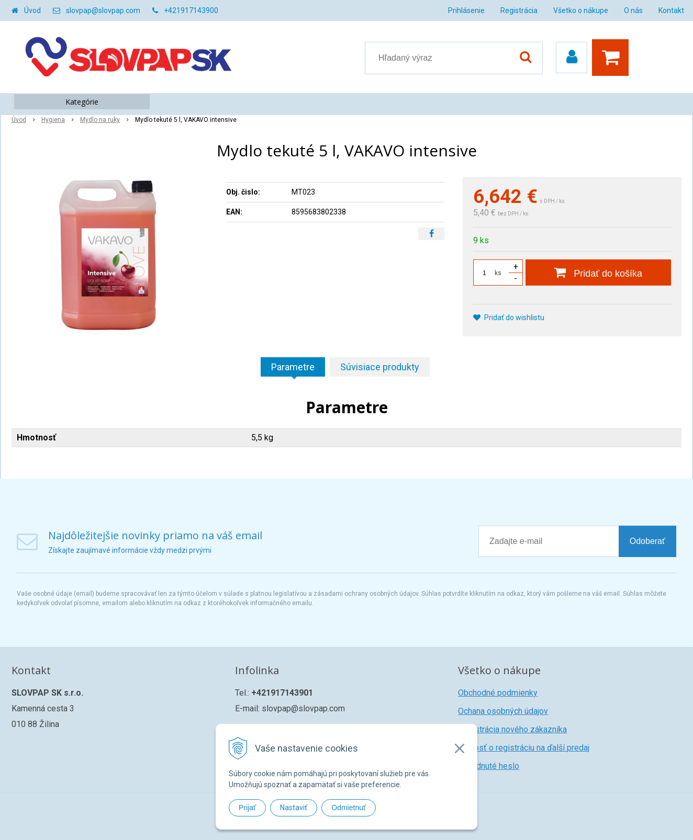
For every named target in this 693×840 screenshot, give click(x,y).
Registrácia (519, 10)
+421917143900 (191, 10)
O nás (633, 10)
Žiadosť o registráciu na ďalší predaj (523, 748)
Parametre (293, 366)
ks (498, 273)
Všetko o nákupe (580, 10)
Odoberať (647, 541)
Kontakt (671, 10)
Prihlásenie (466, 10)
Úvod (32, 10)
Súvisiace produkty (379, 366)
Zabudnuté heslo (488, 766)
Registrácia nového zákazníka (512, 729)
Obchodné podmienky (498, 693)
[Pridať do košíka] (598, 272)
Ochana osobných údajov (503, 711)
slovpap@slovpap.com (103, 10)
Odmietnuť (348, 807)
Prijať (247, 807)
